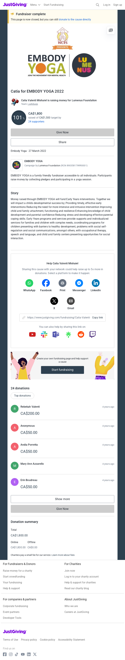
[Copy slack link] (44, 334)
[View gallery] (111, 30)
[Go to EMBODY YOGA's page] (16, 165)
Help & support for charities (80, 582)
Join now (69, 570)
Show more (65, 499)
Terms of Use (10, 639)
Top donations (22, 395)
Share (62, 142)
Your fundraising (12, 582)
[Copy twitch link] (92, 334)
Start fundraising (62, 369)
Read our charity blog (76, 588)
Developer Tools (12, 617)
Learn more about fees (63, 555)
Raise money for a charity (17, 570)
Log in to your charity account (81, 576)
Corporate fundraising (15, 606)
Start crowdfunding (14, 576)
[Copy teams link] (56, 334)
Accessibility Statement (71, 639)
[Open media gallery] (62, 54)
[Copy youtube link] (32, 334)
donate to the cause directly (75, 19)
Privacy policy (29, 639)
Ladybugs (33, 104)
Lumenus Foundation (49, 165)
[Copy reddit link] (81, 334)
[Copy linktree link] (68, 335)
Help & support (11, 588)
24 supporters (36, 121)
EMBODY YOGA (33, 161)
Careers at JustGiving (76, 612)
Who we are (71, 606)
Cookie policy (47, 639)
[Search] (97, 5)
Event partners (11, 612)
